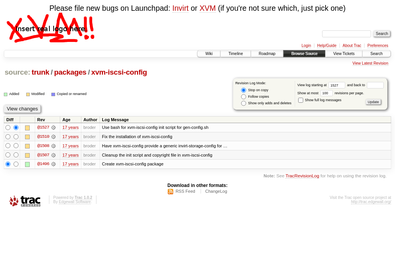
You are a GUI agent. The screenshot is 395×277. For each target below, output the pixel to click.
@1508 (43, 146)
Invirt (180, 8)
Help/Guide (326, 45)
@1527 (43, 127)
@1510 (43, 136)
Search (376, 54)
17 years (70, 127)
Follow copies (255, 96)
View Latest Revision (370, 63)
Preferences (378, 45)
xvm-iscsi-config (119, 72)
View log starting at (322, 85)
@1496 (43, 164)
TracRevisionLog (302, 176)
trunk (40, 72)
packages (70, 72)
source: (17, 72)
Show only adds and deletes (266, 103)
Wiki (209, 54)
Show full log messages (319, 100)
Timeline (235, 54)
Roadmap (267, 54)
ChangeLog (216, 191)
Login (306, 45)
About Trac (352, 45)
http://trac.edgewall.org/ (371, 202)
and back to (365, 85)
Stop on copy (254, 90)
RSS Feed (185, 191)
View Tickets (343, 54)
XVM (207, 8)
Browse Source (304, 54)
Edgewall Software (75, 202)
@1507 (43, 155)
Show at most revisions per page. (330, 93)
